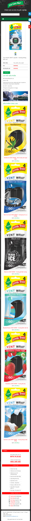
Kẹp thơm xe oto (13, 480)
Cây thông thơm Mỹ (14, 478)
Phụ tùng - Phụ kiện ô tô (15, 490)
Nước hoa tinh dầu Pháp (15, 476)
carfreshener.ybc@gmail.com (12, 516)
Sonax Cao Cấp (13, 468)
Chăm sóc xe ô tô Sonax (15, 470)
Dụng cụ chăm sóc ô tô (15, 484)
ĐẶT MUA (6, 72)
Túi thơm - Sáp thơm (14, 482)
